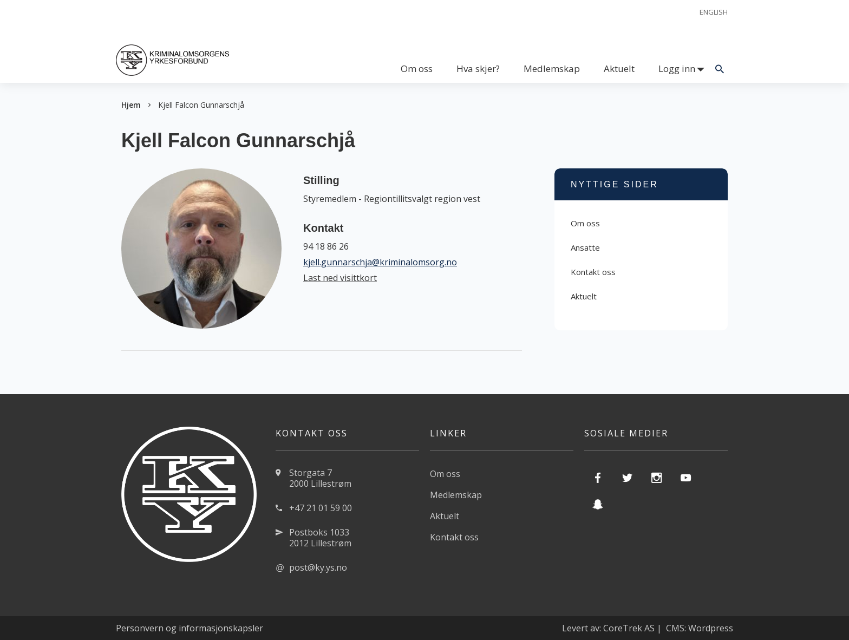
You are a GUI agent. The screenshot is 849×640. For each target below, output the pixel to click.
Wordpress (710, 628)
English (714, 12)
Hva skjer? (478, 68)
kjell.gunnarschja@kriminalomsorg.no (380, 262)
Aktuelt (619, 68)
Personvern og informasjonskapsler (189, 628)
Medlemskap (552, 68)
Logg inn (676, 68)
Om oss (417, 68)
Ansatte (585, 247)
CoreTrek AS (629, 628)
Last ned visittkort (340, 278)
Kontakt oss (593, 271)
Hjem (131, 105)
